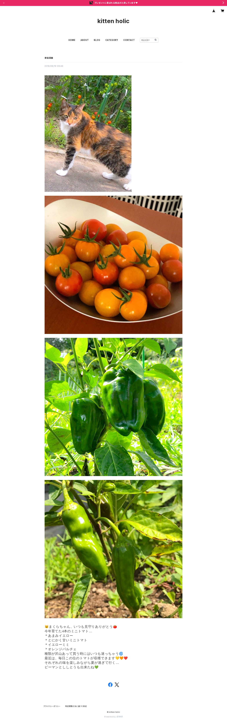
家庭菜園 (49, 58)
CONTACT (129, 40)
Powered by (113, 717)
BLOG (97, 40)
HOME (71, 40)
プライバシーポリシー (52, 706)
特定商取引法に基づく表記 (76, 706)
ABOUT (84, 40)
